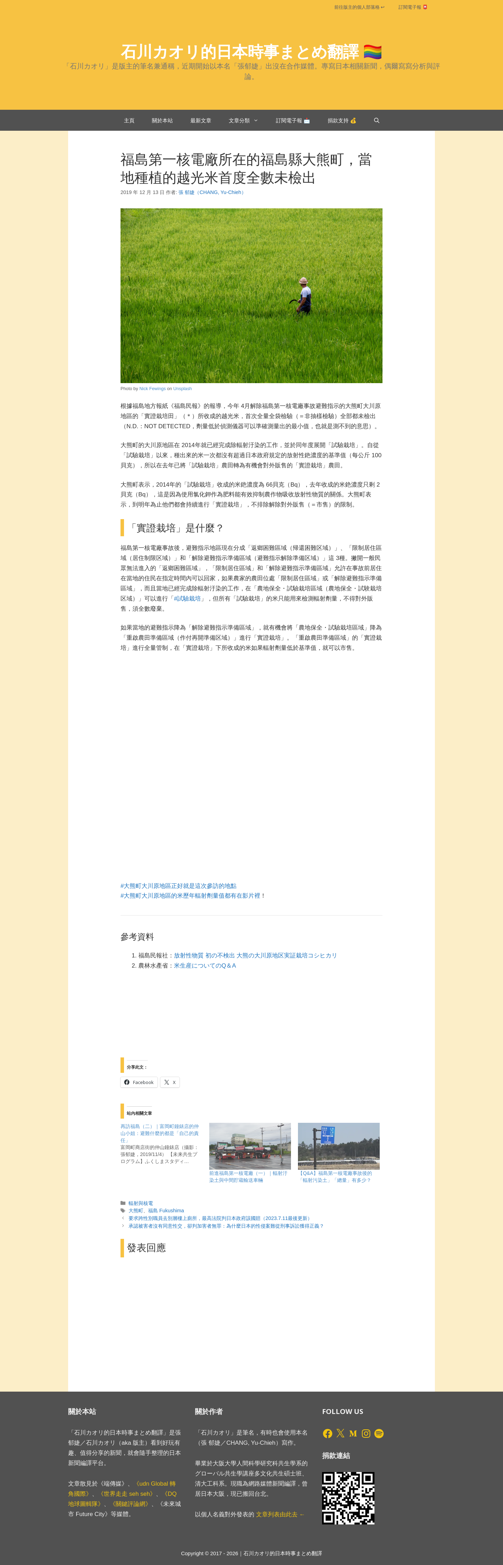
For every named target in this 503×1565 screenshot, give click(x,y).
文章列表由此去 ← (280, 1514)
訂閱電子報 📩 (293, 120)
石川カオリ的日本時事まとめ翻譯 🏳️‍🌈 (251, 51)
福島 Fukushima (166, 1210)
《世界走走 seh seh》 (127, 1494)
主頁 (129, 120)
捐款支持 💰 (342, 120)
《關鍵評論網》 (130, 1504)
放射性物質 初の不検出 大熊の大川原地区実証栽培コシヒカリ (255, 955)
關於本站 (162, 120)
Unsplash (182, 388)
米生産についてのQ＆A (205, 965)
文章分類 (248, 120)
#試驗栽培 (187, 598)
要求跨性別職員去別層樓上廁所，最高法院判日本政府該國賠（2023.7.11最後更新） (220, 1218)
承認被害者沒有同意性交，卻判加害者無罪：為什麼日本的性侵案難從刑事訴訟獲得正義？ (226, 1226)
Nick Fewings (152, 388)
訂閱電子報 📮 (413, 7)
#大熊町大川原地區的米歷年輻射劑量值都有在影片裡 (190, 895)
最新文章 (200, 120)
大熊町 (136, 1210)
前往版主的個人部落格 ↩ (359, 7)
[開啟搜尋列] (376, 120)
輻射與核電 (141, 1203)
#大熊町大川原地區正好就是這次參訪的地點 (178, 886)
